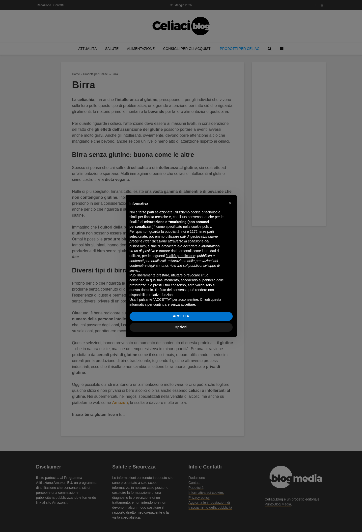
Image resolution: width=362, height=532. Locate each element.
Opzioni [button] (181, 327)
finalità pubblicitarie (180, 256)
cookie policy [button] (201, 227)
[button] (230, 203)
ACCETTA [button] (181, 316)
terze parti (206, 231)
